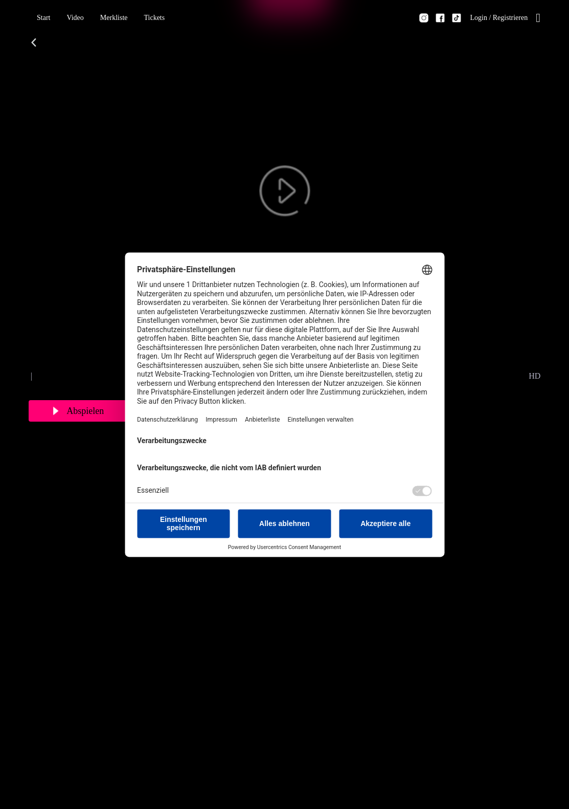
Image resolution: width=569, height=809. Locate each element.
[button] (43, 18)
